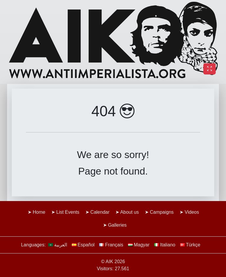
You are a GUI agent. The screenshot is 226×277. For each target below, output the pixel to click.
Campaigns (162, 212)
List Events (67, 212)
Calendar (99, 212)
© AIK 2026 (113, 261)
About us (129, 212)
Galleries (117, 225)
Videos (192, 212)
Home (39, 212)
